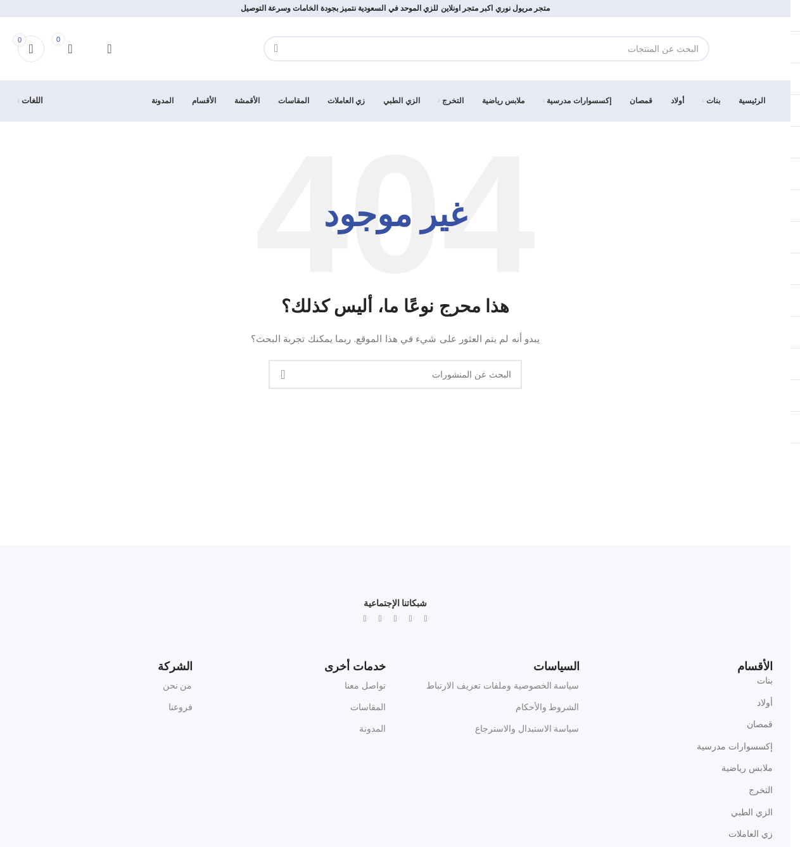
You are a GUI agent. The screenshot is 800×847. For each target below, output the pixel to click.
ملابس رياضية (747, 768)
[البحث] (486, 48)
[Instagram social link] (410, 618)
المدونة (372, 728)
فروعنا (180, 707)
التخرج (761, 790)
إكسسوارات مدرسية (735, 746)
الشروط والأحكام (548, 707)
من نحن (178, 685)
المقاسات (368, 707)
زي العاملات (750, 834)
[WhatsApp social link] (395, 618)
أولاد (765, 702)
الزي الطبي (752, 812)
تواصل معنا (365, 685)
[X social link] (425, 618)
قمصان (760, 724)
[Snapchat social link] (380, 618)
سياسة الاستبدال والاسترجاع (527, 728)
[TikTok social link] (364, 618)
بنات (765, 680)
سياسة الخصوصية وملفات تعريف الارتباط (503, 685)
